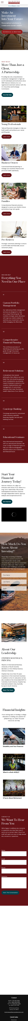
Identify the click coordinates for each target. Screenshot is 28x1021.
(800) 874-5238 (16, 1003)
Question (4, 876)
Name (3, 850)
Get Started (7, 502)
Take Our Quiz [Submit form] (7, 597)
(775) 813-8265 (16, 1000)
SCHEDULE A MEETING (12, 32)
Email (3, 859)
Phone (3, 868)
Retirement (14, 1020)
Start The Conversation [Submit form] (10, 892)
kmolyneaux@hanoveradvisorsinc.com (14, 1012)
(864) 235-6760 (16, 1002)
